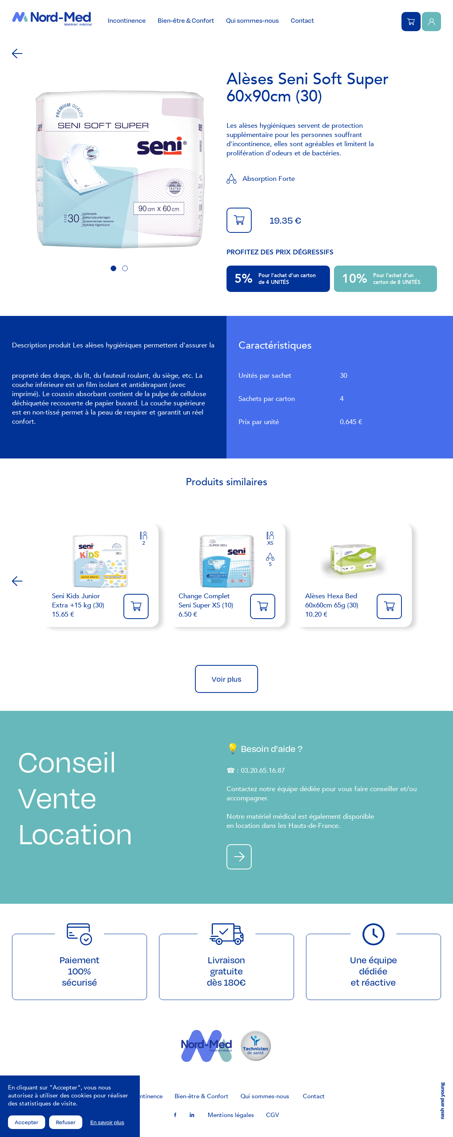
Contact (302, 20)
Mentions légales (231, 1115)
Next (436, 581)
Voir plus (226, 679)
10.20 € (337, 605)
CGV (272, 1115)
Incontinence (127, 20)
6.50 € (210, 605)
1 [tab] (113, 268)
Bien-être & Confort (186, 20)
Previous (17, 581)
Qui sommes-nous (252, 20)
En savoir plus (107, 1122)
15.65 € (83, 605)
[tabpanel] (119, 169)
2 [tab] (125, 268)
